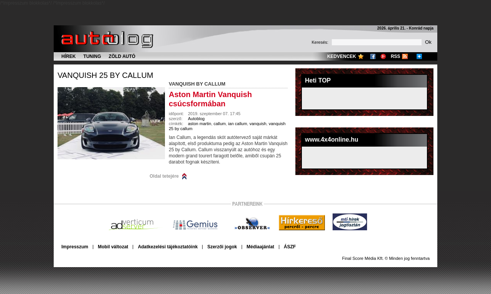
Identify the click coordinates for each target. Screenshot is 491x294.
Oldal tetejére (164, 176)
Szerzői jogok (222, 246)
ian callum (237, 123)
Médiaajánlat (260, 246)
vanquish (257, 123)
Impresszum (74, 246)
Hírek (68, 56)
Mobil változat (113, 246)
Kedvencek (341, 56)
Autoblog (196, 118)
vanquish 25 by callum (105, 75)
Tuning (92, 56)
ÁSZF (290, 246)
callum (220, 123)
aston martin (199, 123)
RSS (395, 56)
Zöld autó (122, 56)
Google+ (383, 56)
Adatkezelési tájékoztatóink (168, 246)
